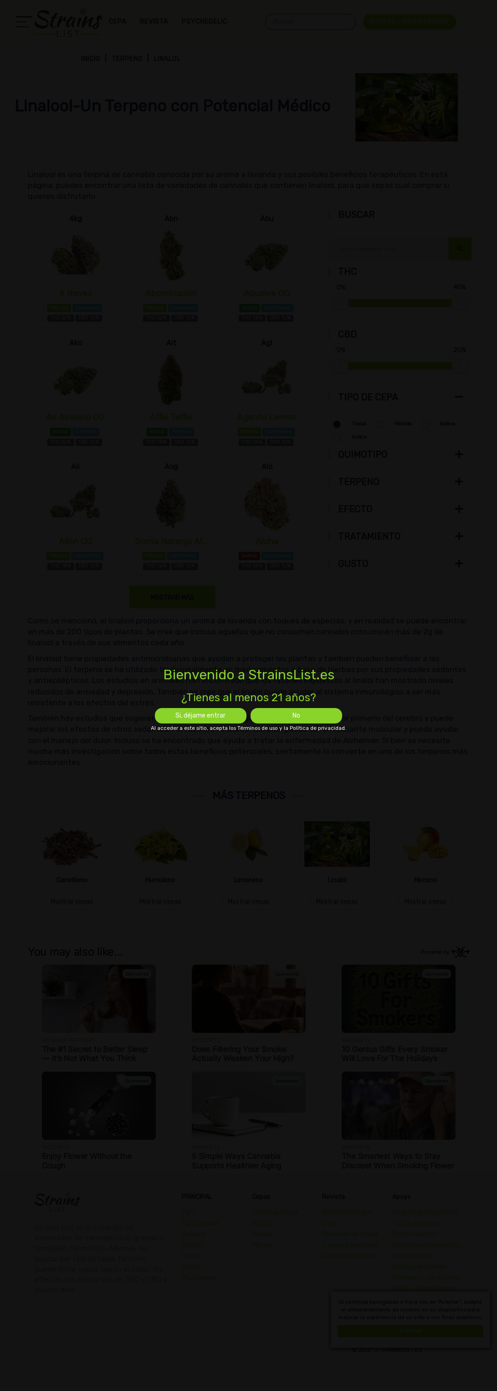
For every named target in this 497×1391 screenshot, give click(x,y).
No (296, 715)
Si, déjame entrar (200, 715)
